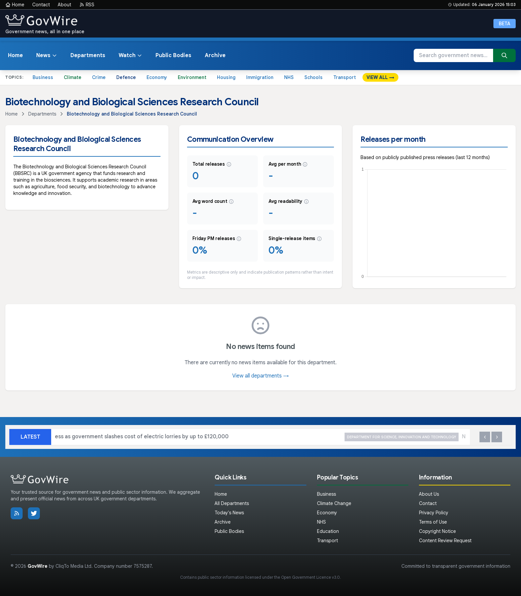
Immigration (259, 77)
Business (43, 77)
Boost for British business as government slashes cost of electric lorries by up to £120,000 (202, 437)
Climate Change (334, 503)
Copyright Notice (437, 531)
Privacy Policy (433, 513)
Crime (99, 77)
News (46, 55)
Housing (226, 77)
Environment (192, 77)
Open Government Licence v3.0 (310, 577)
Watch (130, 55)
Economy (157, 77)
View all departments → (260, 376)
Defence (126, 77)
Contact (41, 5)
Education (328, 531)
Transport (344, 77)
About (64, 5)
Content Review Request (445, 541)
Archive (215, 55)
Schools (313, 77)
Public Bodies (173, 55)
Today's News (229, 513)
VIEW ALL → (380, 77)
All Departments (232, 503)
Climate (72, 77)
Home (14, 5)
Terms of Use (433, 522)
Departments (87, 55)
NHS (289, 77)
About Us (429, 494)
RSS (86, 5)
